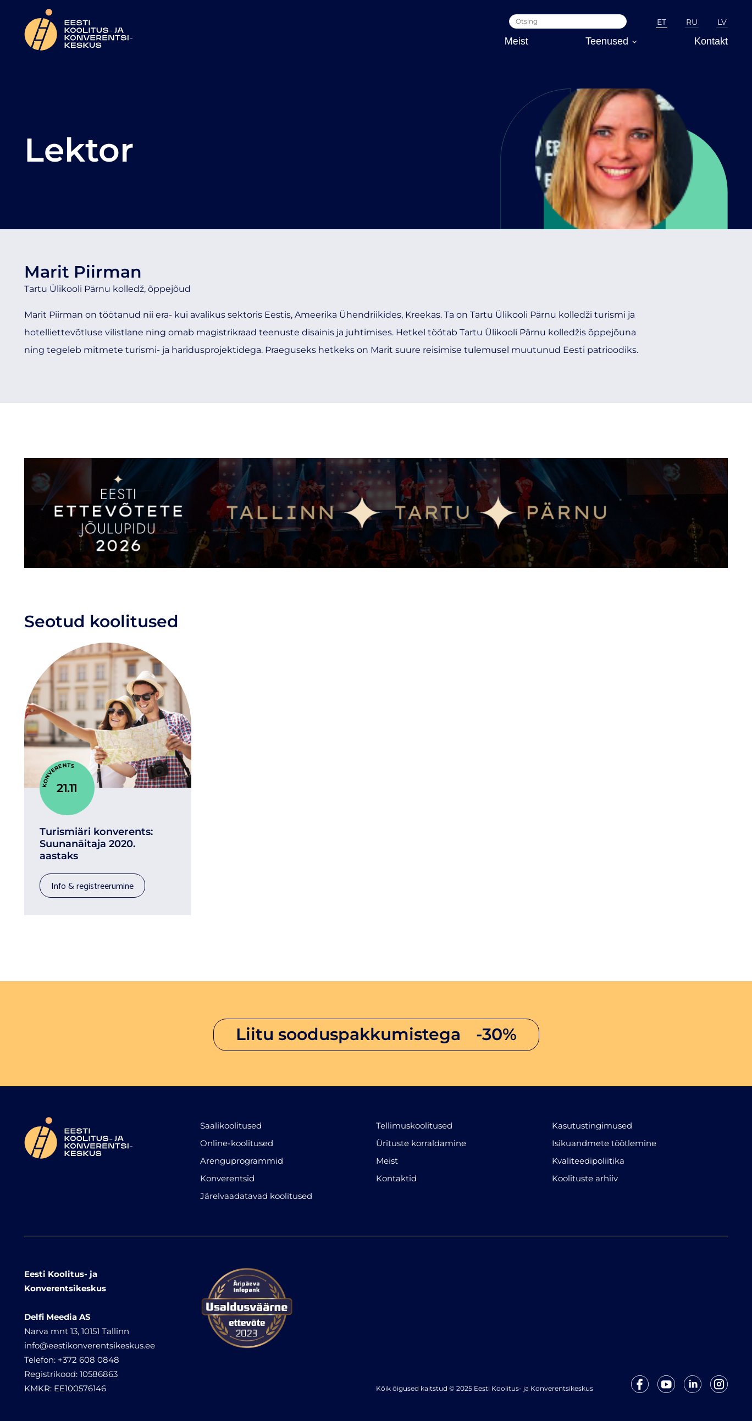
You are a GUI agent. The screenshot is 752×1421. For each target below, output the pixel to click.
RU (692, 22)
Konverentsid (227, 1173)
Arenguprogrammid (241, 1155)
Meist (516, 41)
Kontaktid (396, 1173)
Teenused (611, 41)
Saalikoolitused (231, 1120)
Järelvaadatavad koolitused (256, 1190)
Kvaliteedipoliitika (588, 1155)
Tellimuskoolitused (414, 1120)
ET (661, 22)
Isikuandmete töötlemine (604, 1137)
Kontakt (711, 41)
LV (722, 22)
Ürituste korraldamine (421, 1137)
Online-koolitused (236, 1137)
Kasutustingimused (592, 1120)
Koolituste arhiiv (585, 1173)
